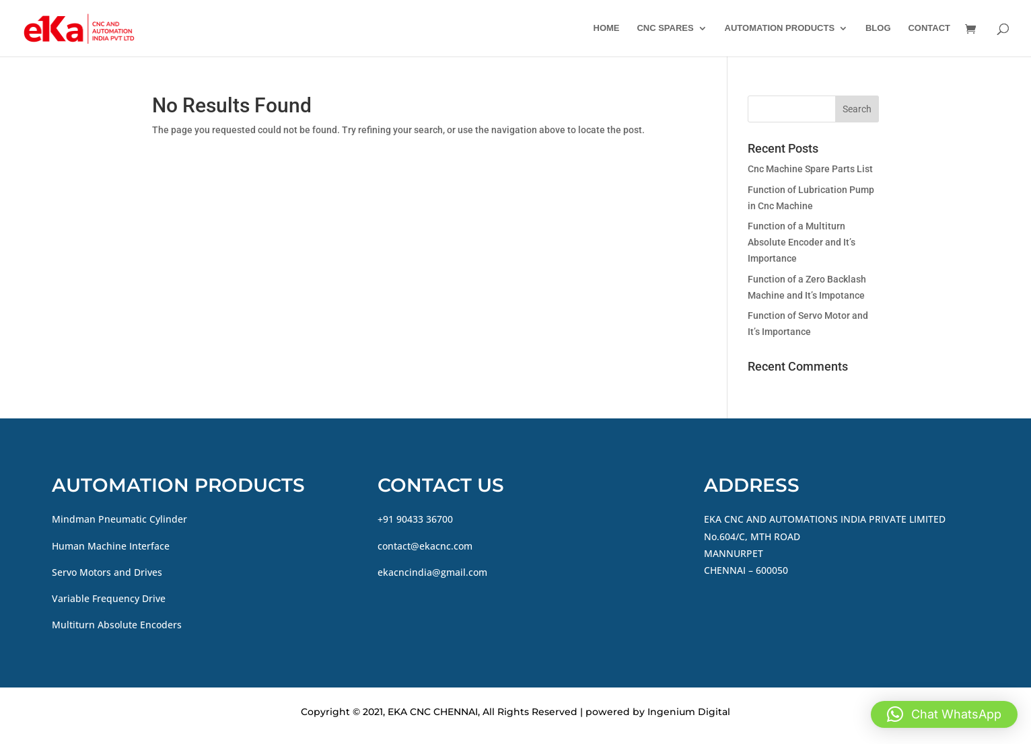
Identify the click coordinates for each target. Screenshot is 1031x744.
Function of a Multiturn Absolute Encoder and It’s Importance (801, 242)
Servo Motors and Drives (107, 572)
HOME (607, 28)
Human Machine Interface (111, 546)
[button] (944, 714)
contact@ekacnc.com (425, 546)
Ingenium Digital (688, 712)
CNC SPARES (665, 28)
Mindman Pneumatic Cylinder (119, 519)
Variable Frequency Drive (109, 598)
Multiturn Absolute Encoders (117, 624)
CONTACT (929, 28)
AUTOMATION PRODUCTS (779, 28)
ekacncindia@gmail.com (432, 572)
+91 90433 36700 (415, 519)
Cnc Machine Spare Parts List (810, 168)
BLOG (878, 28)
